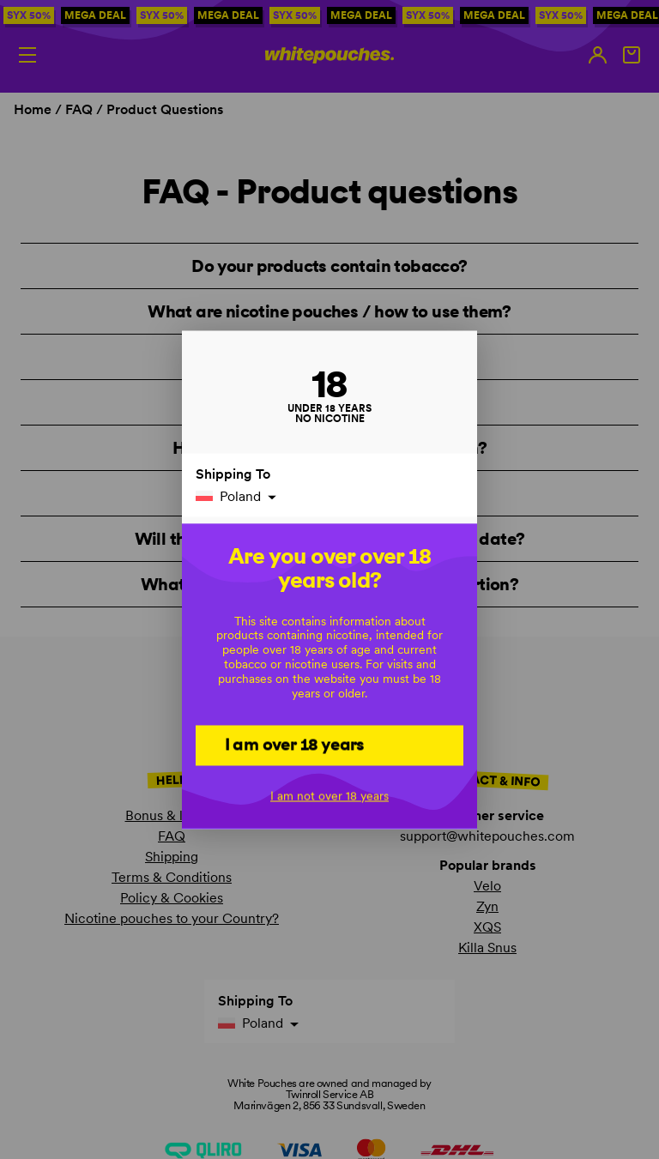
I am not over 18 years (329, 795)
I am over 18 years (295, 743)
